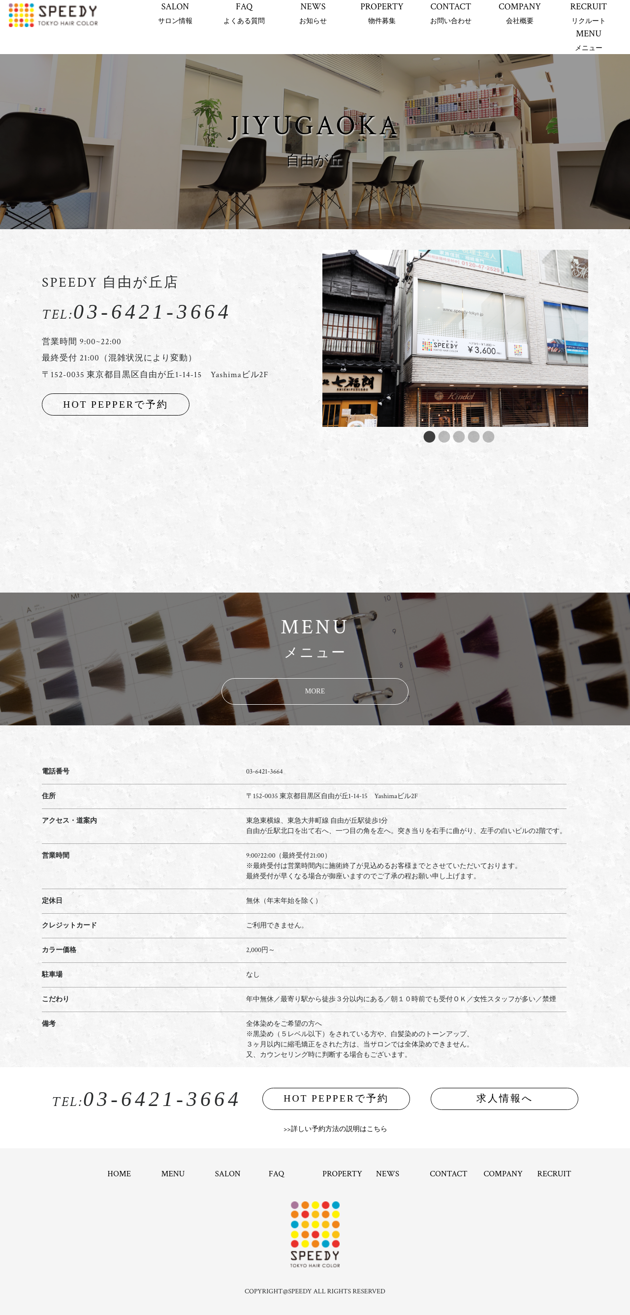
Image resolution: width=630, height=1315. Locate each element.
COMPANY (520, 13)
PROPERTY (382, 13)
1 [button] (426, 437)
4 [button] (470, 437)
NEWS (313, 13)
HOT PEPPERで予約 (115, 404)
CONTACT (451, 13)
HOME (119, 1173)
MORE (315, 691)
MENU (588, 40)
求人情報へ (504, 1098)
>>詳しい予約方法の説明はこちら (335, 1129)
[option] (455, 338)
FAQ (244, 13)
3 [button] (455, 437)
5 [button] (485, 437)
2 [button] (440, 437)
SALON (175, 13)
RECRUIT (588, 13)
